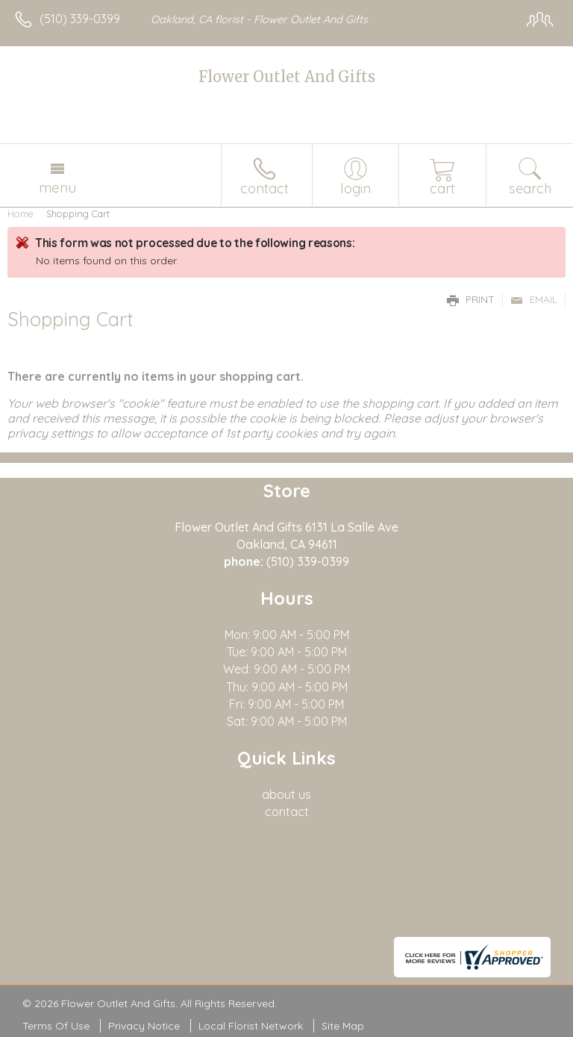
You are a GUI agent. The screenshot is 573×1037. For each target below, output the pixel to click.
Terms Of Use (56, 1026)
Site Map (343, 1026)
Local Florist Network (250, 1026)
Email (533, 299)
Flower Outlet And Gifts (286, 76)
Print (471, 299)
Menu (57, 187)
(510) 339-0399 (80, 18)
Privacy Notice (144, 1026)
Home (20, 213)
